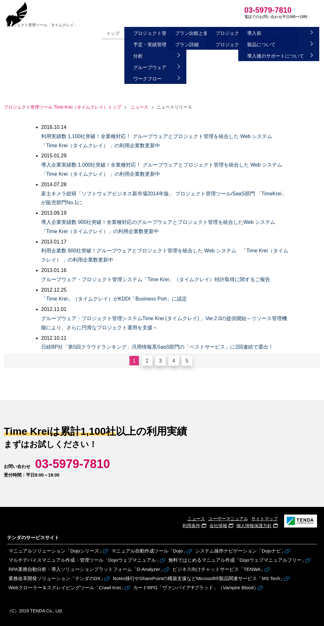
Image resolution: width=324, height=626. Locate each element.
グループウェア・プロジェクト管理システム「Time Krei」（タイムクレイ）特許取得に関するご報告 (155, 279)
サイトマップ (264, 518)
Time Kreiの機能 (119, 34)
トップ (87, 34)
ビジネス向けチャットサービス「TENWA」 (218, 569)
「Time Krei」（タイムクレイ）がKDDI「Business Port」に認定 (114, 298)
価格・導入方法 (160, 34)
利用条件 (191, 525)
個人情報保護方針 (254, 525)
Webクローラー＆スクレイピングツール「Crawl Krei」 (67, 587)
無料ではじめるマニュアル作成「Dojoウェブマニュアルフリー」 (237, 560)
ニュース (139, 107)
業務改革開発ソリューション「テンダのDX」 (57, 578)
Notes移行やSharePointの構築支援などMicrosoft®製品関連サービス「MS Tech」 (199, 578)
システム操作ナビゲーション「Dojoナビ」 (240, 550)
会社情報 (218, 525)
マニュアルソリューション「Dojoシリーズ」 (56, 550)
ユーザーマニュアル (228, 518)
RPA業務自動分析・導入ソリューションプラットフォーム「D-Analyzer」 (87, 569)
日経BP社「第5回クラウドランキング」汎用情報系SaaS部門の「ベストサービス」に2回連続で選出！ (157, 347)
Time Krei (59, 21)
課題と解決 (196, 34)
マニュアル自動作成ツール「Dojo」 (149, 550)
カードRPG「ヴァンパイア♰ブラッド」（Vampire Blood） (196, 587)
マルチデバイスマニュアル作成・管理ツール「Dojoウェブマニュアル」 (85, 560)
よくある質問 (230, 34)
